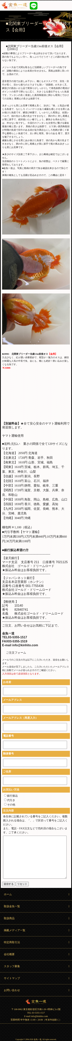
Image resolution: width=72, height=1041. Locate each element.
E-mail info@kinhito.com (36, 1016)
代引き (9, 800)
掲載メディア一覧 (37, 930)
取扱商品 (37, 918)
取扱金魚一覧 (37, 906)
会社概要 (37, 954)
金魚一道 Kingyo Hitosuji (36, 1001)
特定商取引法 (37, 942)
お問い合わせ (37, 990)
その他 (9, 804)
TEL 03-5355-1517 (36, 1012)
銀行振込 (11, 795)
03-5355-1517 (50, 5)
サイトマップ (37, 978)
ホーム (37, 894)
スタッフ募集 (37, 966)
